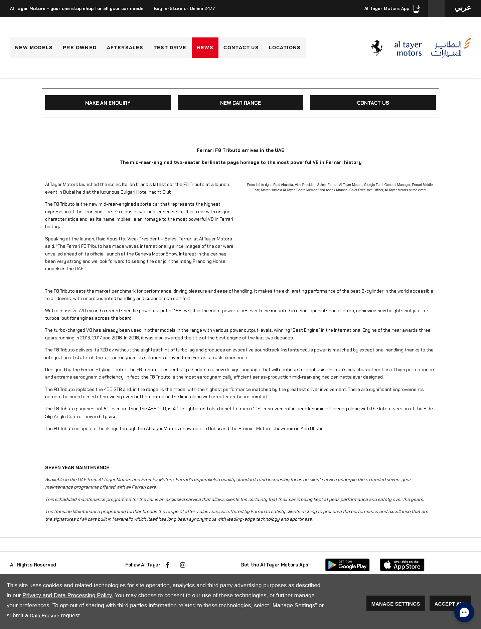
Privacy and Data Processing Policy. (67, 595)
